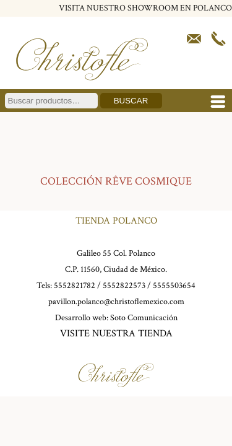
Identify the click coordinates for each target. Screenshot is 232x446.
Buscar (131, 100)
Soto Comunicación (144, 317)
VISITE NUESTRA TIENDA (116, 333)
